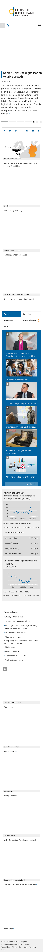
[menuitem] (2, 25)
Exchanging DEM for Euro (15, 655)
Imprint (24, 941)
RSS (3, 950)
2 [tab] (12, 121)
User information (30, 947)
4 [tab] (28, 121)
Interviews (8, 320)
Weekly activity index (13, 616)
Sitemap (27, 944)
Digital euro (9, 647)
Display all (30, 484)
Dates (6, 326)
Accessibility (5, 947)
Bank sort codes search (14, 660)
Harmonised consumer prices (16, 621)
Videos (7, 314)
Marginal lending (12, 548)
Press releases (31, 320)
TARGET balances (11, 651)
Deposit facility (11, 538)
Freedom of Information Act (11, 944)
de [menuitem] (39, 25)
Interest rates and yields (14, 632)
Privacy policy (17, 947)
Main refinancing (12, 543)
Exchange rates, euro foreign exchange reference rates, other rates (21, 627)
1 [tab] (4, 121)
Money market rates (13, 637)
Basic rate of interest (13, 553)
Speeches (27, 314)
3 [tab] (20, 121)
